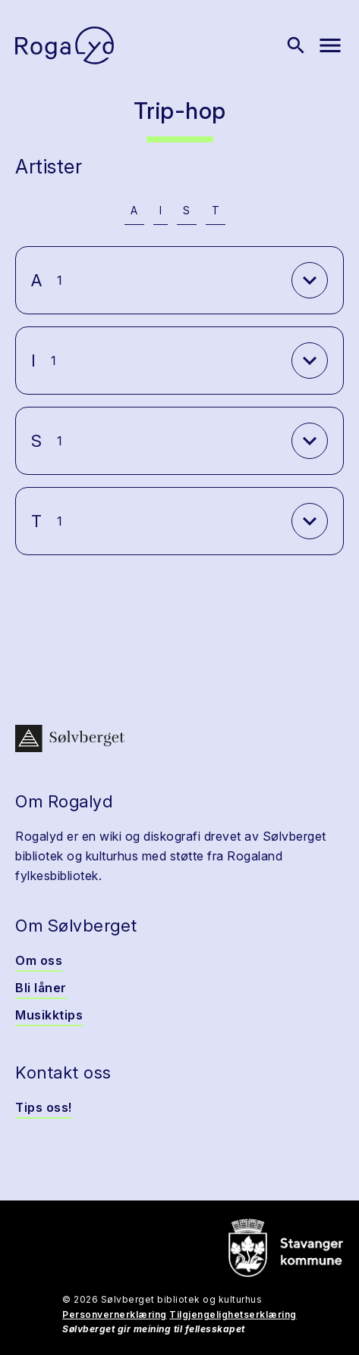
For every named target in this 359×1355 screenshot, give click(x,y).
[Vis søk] (296, 45)
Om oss (38, 960)
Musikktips (49, 1014)
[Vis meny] (330, 45)
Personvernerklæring (114, 1314)
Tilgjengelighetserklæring (233, 1314)
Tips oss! (43, 1107)
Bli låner (41, 987)
